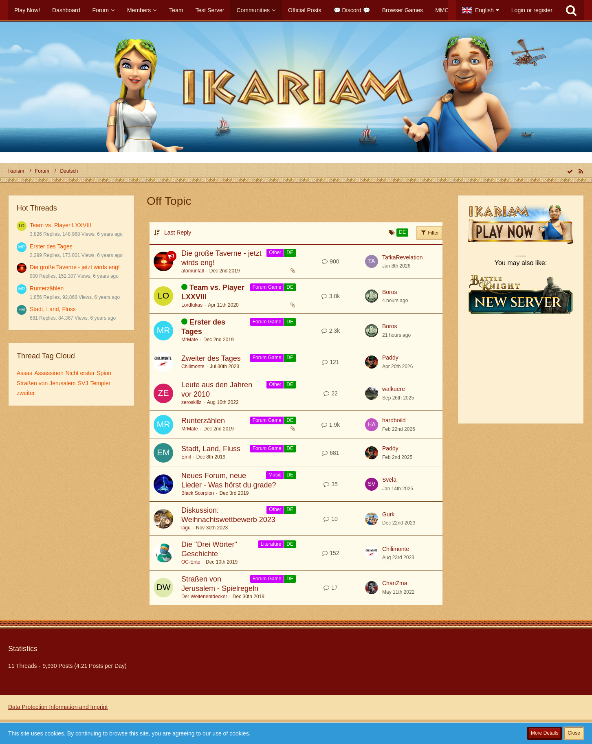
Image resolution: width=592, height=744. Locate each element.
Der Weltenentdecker (204, 596)
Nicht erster (80, 373)
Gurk (388, 514)
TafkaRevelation (402, 257)
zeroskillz (191, 402)
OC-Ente (190, 562)
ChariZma (394, 583)
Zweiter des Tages (211, 358)
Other (275, 252)
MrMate (189, 339)
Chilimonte (193, 366)
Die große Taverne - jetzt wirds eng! (75, 267)
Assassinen (49, 373)
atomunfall (192, 271)
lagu (186, 528)
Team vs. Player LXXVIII (60, 225)
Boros (389, 292)
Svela (389, 479)
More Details (544, 733)
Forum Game (267, 287)
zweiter (26, 393)
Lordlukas (191, 305)
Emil (186, 457)
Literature (271, 544)
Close (574, 733)
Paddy (390, 357)
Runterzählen (47, 288)
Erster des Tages (51, 246)
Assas (24, 373)
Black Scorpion (197, 493)
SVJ (83, 383)
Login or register (531, 10)
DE (289, 252)
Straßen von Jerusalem (46, 383)
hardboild (394, 420)
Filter (429, 232)
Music (274, 475)
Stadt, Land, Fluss (53, 309)
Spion (104, 373)
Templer (100, 383)
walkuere (393, 389)
